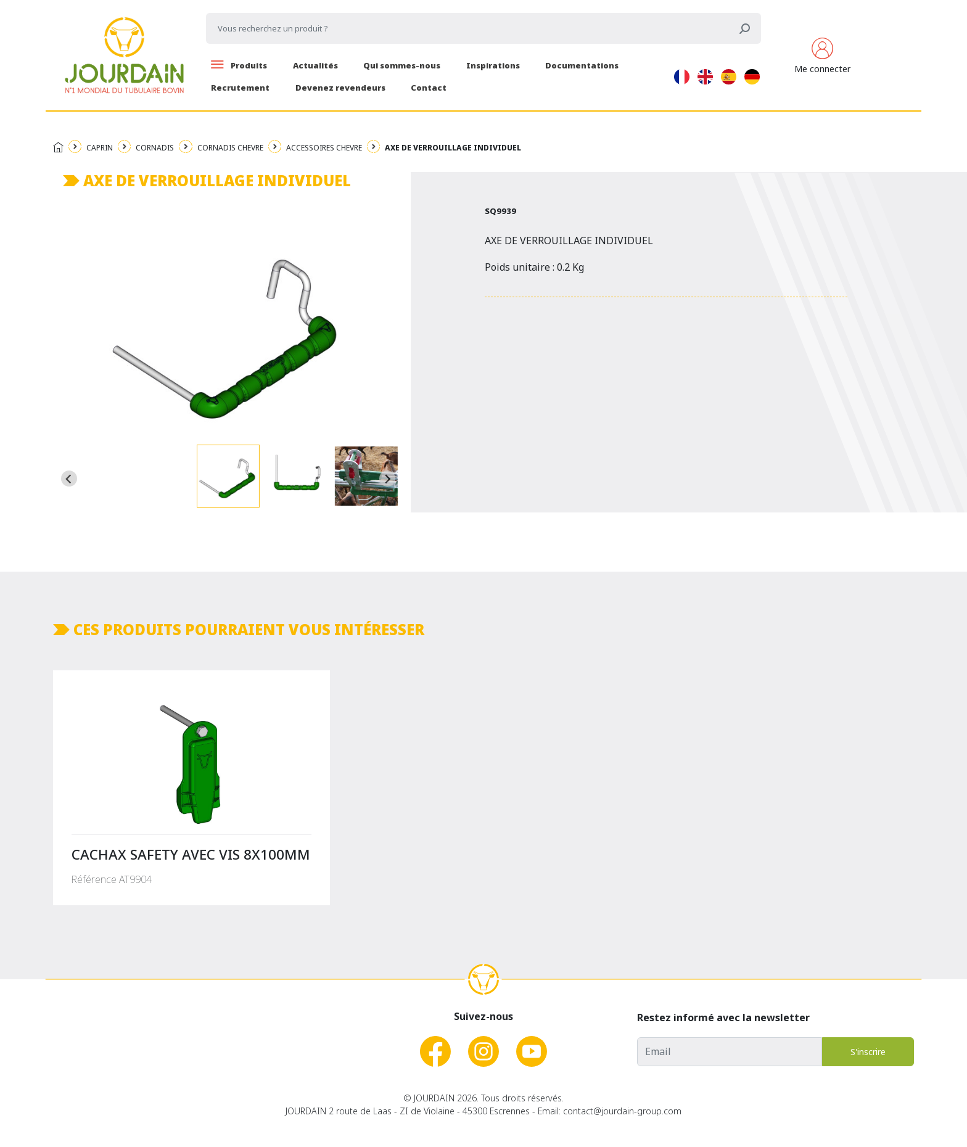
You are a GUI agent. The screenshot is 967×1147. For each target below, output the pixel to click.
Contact (428, 87)
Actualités (315, 65)
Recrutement (240, 87)
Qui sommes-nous (401, 65)
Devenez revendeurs (340, 87)
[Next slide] (387, 479)
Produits (239, 65)
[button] (228, 476)
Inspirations (493, 65)
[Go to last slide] (69, 479)
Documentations (582, 65)
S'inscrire (868, 1052)
